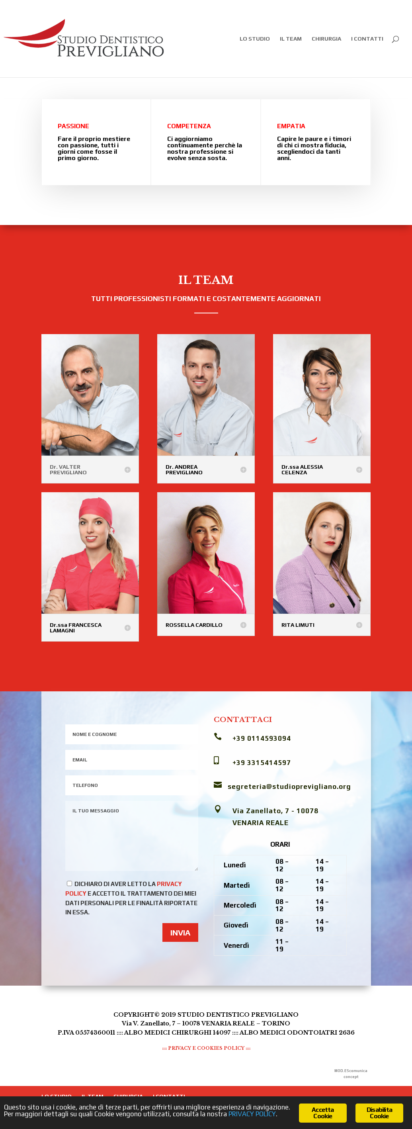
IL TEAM (291, 39)
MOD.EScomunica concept (350, 1074)
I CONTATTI (367, 39)
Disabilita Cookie (379, 1113)
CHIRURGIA (326, 39)
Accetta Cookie (323, 1113)
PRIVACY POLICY (252, 1114)
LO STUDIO (255, 39)
